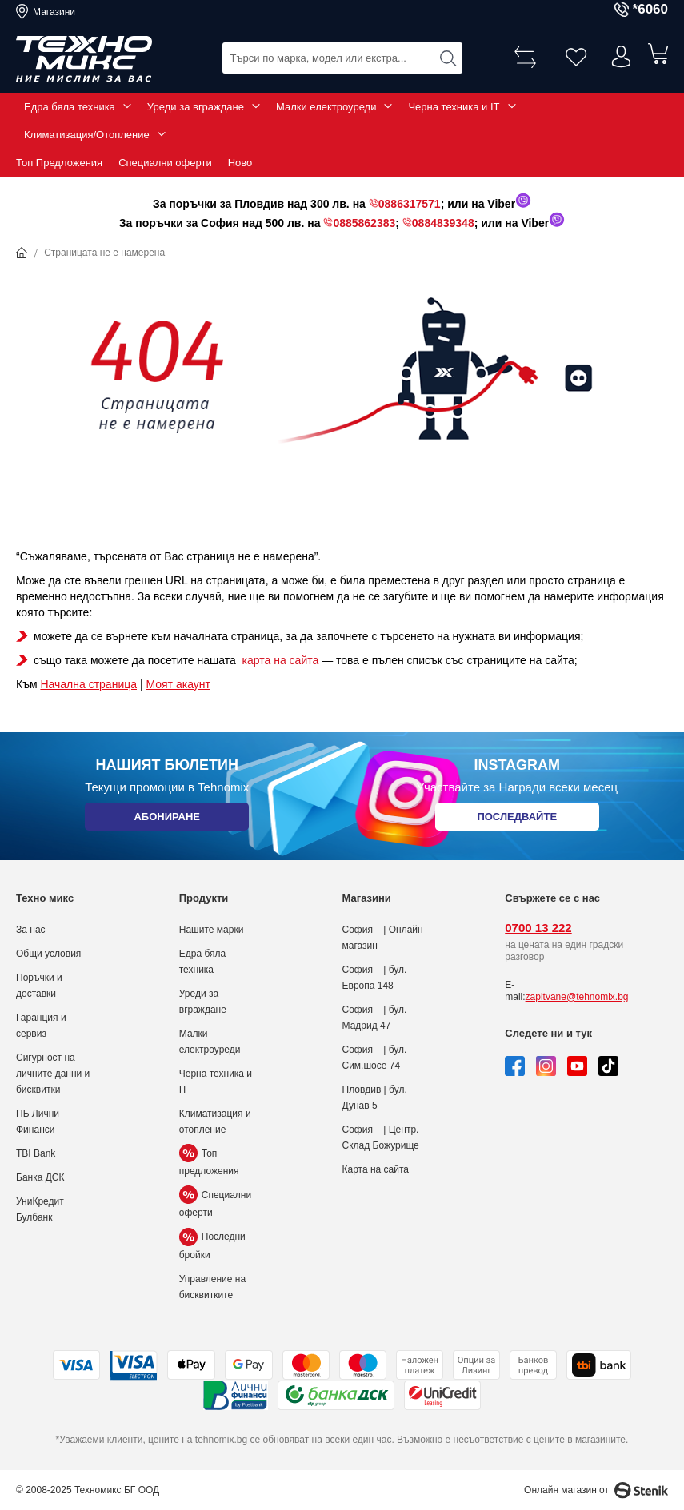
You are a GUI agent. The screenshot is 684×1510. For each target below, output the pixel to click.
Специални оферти (165, 163)
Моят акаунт (178, 684)
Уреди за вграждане (195, 107)
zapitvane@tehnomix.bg (577, 996)
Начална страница (88, 684)
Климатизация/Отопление (87, 135)
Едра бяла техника (69, 107)
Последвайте (517, 821)
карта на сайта (279, 660)
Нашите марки (211, 929)
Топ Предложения (59, 163)
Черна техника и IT (453, 107)
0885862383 (364, 223)
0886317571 (409, 203)
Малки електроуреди (326, 107)
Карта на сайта (376, 1169)
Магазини (54, 12)
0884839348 (443, 223)
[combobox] (342, 56)
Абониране (167, 821)
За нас (31, 929)
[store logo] (84, 59)
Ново (240, 163)
